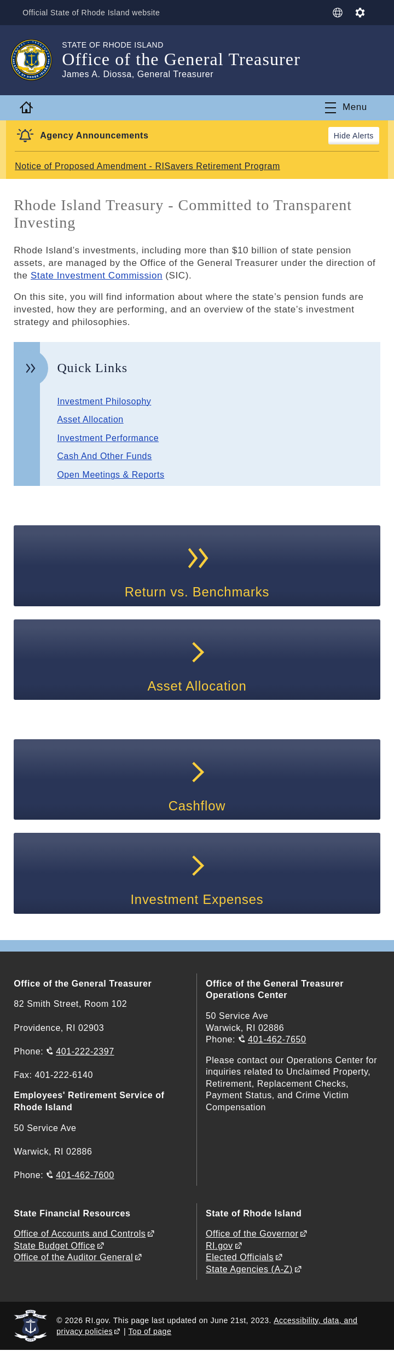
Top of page (150, 1331)
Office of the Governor (252, 1234)
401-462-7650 (277, 1040)
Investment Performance (108, 438)
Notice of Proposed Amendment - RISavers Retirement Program (148, 166)
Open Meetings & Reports (111, 474)
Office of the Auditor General (73, 1258)
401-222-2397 (85, 1052)
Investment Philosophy (104, 401)
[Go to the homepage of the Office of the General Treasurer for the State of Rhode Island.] (38, 60)
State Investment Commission (97, 275)
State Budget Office (54, 1246)
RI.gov (219, 1246)
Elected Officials (240, 1258)
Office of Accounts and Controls (80, 1234)
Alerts (363, 135)
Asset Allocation (90, 419)
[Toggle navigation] (346, 108)
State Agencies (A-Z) (249, 1269)
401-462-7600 (85, 1175)
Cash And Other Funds (104, 456)
